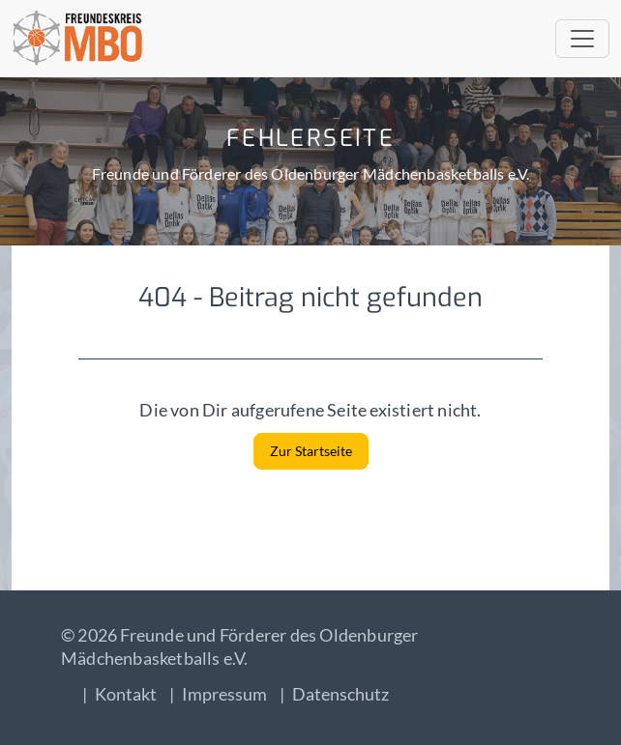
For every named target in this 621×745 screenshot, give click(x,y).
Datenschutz (340, 693)
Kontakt (126, 693)
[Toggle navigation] (582, 38)
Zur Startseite (311, 451)
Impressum (224, 693)
